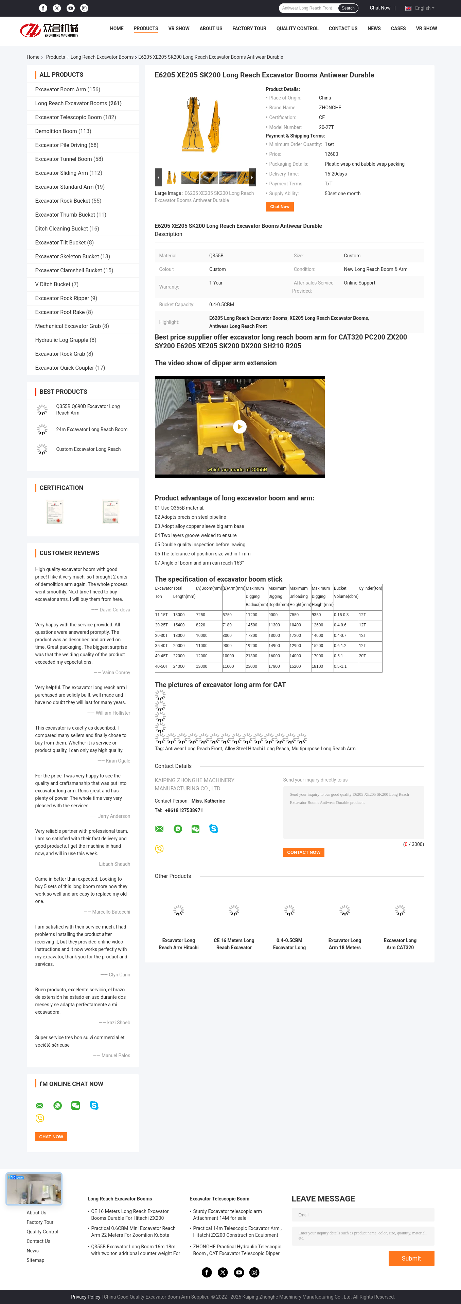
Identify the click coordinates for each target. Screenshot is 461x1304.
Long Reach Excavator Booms (102, 57)
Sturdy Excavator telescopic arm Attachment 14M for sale (227, 1215)
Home (117, 28)
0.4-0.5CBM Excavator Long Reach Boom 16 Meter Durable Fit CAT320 (289, 944)
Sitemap (36, 1260)
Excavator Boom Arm (60, 89)
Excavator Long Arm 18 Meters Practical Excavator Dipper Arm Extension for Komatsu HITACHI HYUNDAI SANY (345, 944)
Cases (398, 28)
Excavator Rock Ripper (62, 298)
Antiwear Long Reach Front (193, 748)
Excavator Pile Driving (61, 145)
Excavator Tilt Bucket (60, 242)
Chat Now (380, 8)
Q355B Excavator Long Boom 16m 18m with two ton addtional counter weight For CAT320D (135, 1251)
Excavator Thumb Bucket (65, 215)
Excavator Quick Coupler (64, 368)
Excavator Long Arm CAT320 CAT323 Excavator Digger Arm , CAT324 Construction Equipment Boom (400, 944)
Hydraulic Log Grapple (61, 340)
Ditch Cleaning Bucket (61, 228)
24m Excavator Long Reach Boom (92, 429)
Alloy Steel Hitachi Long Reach (257, 748)
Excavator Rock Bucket (62, 201)
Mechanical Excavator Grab (68, 326)
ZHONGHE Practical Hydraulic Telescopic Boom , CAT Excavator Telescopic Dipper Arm (237, 1251)
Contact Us (343, 28)
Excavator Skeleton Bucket (67, 256)
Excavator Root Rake (60, 312)
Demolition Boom (56, 131)
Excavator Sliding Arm (61, 173)
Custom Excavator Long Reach (88, 449)
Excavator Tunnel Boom (63, 159)
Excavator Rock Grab (60, 354)
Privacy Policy (85, 1297)
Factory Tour (250, 28)
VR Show (179, 28)
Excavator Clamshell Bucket (68, 270)
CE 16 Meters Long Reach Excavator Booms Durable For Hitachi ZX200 (234, 944)
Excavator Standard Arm (64, 187)
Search (348, 8)
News (374, 28)
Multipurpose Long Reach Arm (324, 748)
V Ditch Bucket (53, 284)
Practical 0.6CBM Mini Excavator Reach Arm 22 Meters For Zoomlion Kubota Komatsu (133, 1233)
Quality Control (298, 28)
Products (146, 28)
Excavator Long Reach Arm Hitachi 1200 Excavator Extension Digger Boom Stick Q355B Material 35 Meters (178, 944)
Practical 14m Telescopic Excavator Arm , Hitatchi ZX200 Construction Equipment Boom (237, 1233)
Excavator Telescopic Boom (68, 117)
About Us (211, 28)
